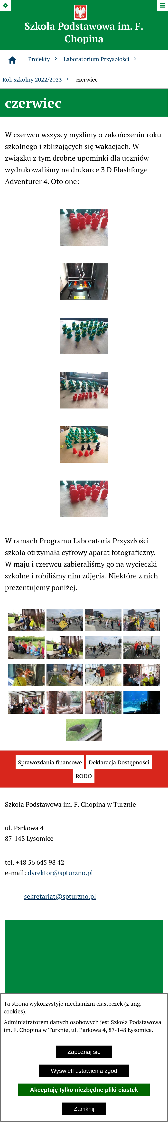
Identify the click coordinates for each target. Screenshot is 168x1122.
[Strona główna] (12, 60)
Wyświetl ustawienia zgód (84, 1070)
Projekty (43, 59)
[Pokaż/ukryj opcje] (5, 5)
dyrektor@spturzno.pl (60, 872)
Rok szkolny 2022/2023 (36, 79)
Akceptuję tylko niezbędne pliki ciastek (84, 1089)
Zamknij (84, 1108)
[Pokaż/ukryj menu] (162, 5)
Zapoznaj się (84, 1051)
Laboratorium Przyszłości (101, 59)
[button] (84, 243)
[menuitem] (50, 762)
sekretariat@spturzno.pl (60, 896)
